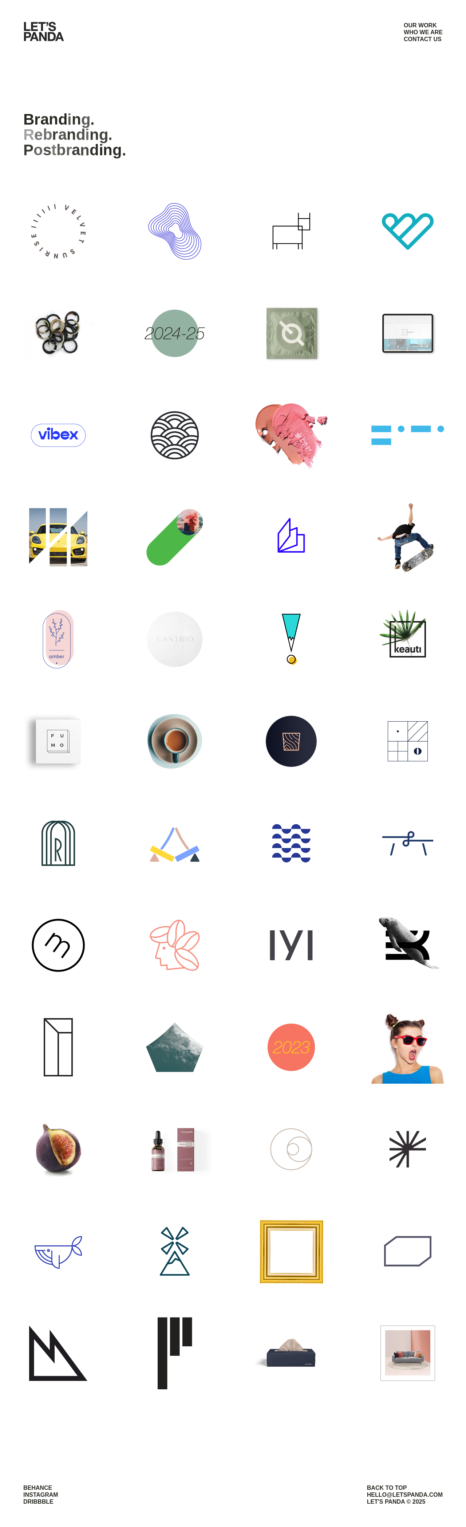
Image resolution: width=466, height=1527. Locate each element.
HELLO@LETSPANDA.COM (405, 1495)
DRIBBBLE (38, 1502)
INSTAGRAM (40, 1495)
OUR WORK (420, 25)
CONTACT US (423, 39)
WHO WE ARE (423, 32)
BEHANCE (37, 1488)
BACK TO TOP (387, 1488)
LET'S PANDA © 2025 (396, 1502)
